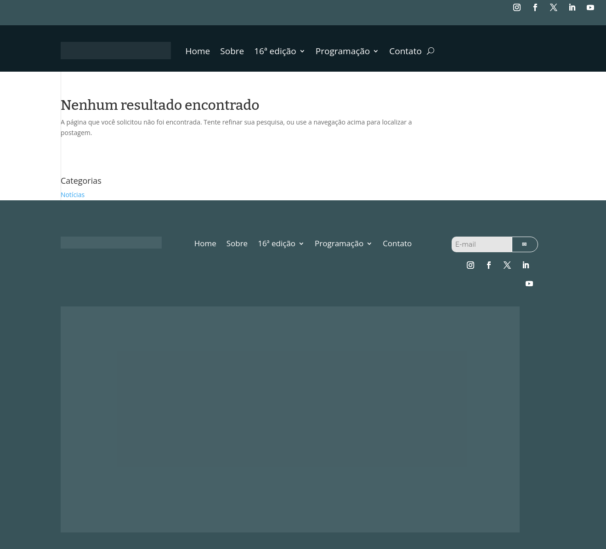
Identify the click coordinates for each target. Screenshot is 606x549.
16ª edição (275, 52)
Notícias (73, 194)
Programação (343, 52)
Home (198, 52)
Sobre (232, 52)
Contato (405, 52)
